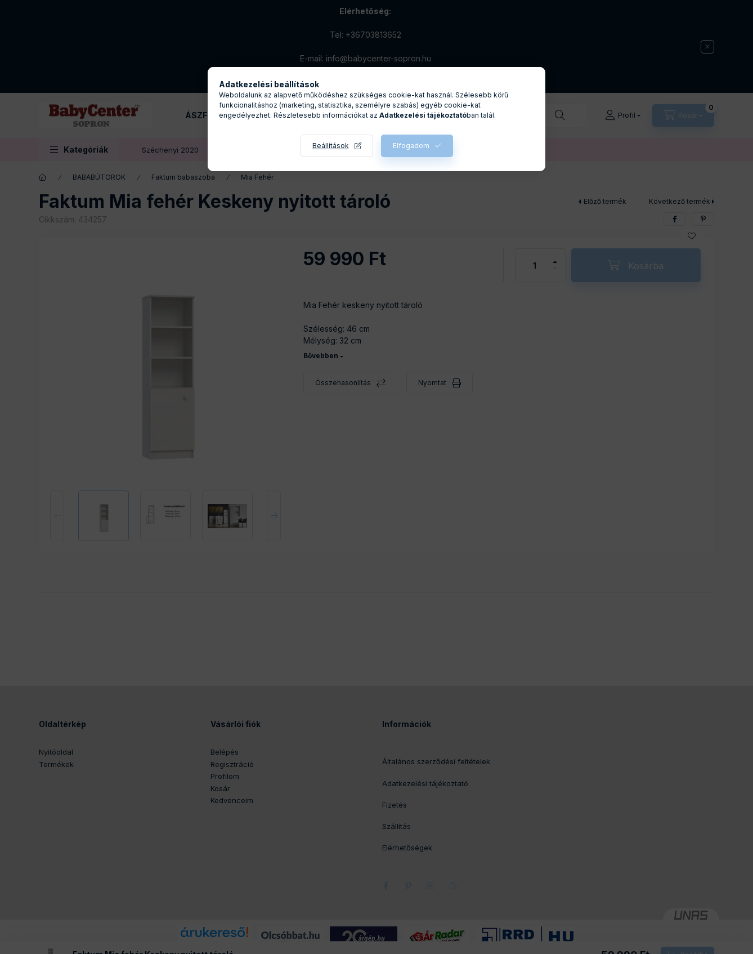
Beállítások (330, 145)
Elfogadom (411, 145)
